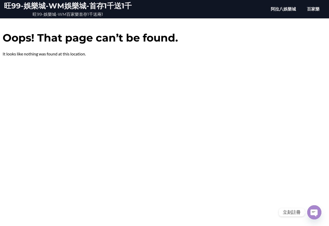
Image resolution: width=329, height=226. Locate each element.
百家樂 (313, 9)
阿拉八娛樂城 (283, 9)
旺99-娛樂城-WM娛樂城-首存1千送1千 (68, 5)
